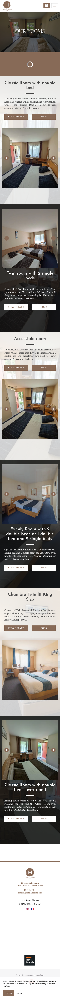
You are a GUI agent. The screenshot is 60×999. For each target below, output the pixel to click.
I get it (8, 993)
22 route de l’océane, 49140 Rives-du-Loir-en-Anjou (30, 884)
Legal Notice (26, 900)
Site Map (35, 900)
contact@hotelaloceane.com (30, 892)
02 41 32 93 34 (30, 889)
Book (44, 116)
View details (16, 116)
